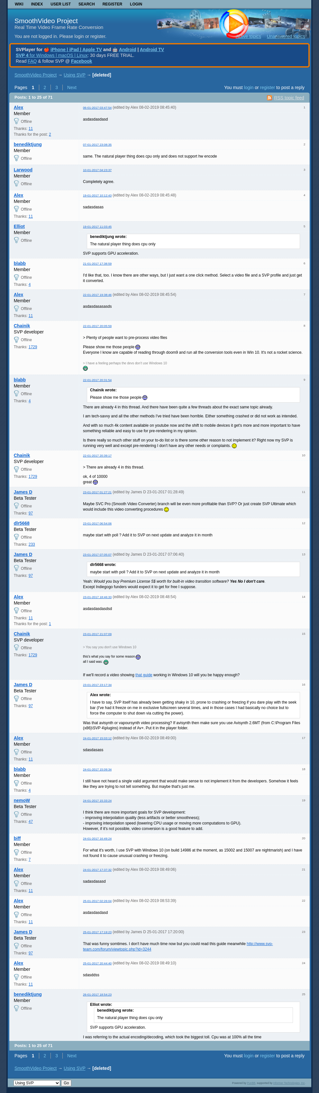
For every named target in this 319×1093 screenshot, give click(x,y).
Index (37, 4)
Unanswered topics (286, 36)
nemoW (22, 800)
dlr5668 (22, 523)
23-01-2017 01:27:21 (97, 492)
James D (23, 492)
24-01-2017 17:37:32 (97, 869)
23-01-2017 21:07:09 (97, 634)
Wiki (19, 4)
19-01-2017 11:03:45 (97, 226)
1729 (33, 347)
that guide (143, 675)
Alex (18, 107)
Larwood (23, 169)
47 (31, 821)
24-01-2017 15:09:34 (97, 769)
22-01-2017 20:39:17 (97, 455)
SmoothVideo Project (46, 20)
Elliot (19, 226)
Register (112, 4)
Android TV (152, 49)
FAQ (32, 61)
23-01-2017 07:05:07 (97, 554)
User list (60, 4)
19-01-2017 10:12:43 (97, 195)
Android (127, 49)
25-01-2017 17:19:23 (97, 932)
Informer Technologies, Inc (289, 1083)
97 (31, 513)
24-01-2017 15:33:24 (97, 800)
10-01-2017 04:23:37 (97, 170)
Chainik (22, 325)
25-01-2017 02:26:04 (97, 901)
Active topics (248, 36)
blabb (20, 263)
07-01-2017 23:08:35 (97, 144)
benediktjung (28, 144)
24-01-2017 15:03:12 (97, 738)
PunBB (251, 1083)
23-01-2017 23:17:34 (97, 685)
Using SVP (74, 74)
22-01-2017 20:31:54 (97, 380)
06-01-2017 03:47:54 (97, 107)
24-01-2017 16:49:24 (97, 838)
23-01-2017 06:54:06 (97, 523)
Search (86, 4)
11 (31, 128)
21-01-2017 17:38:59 (97, 263)
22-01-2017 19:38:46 (97, 294)
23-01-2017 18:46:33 (97, 597)
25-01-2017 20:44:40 (97, 963)
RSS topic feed (289, 97)
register (267, 87)
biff (17, 838)
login (249, 87)
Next (72, 87)
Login (136, 4)
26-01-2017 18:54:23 (97, 994)
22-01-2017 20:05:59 (97, 326)
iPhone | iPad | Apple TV (76, 49)
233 (32, 544)
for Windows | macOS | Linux (51, 55)
